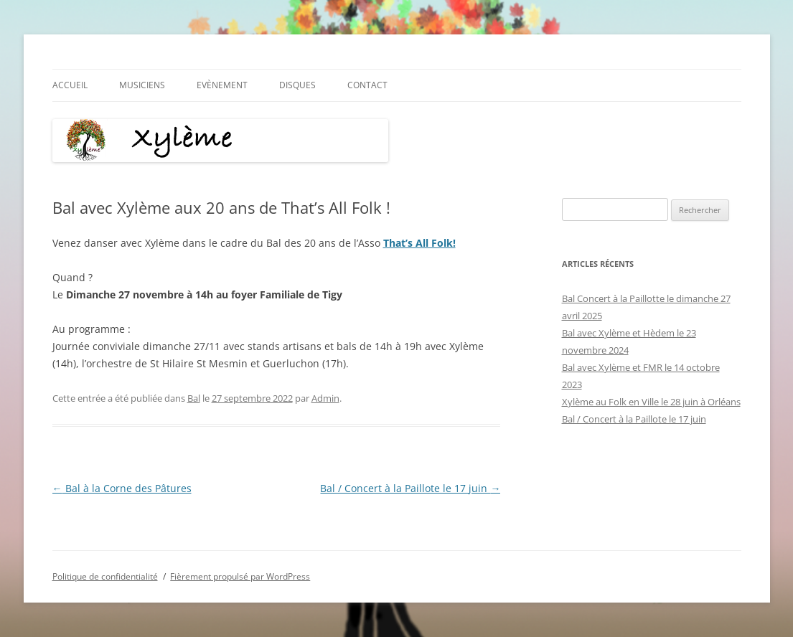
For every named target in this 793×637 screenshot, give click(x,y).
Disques (297, 85)
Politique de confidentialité (105, 576)
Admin (325, 398)
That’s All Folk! (419, 243)
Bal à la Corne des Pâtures (122, 488)
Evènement (222, 85)
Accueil (70, 85)
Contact (367, 85)
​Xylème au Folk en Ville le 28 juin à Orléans (651, 401)
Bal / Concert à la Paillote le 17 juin (410, 488)
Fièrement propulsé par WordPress (240, 576)
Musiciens (142, 85)
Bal (193, 398)
